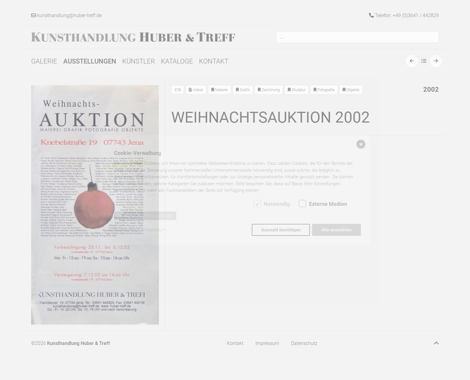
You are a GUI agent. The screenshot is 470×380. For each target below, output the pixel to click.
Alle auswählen (336, 230)
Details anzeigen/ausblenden (145, 215)
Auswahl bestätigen (281, 230)
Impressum (154, 230)
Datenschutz (126, 230)
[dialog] (235, 190)
